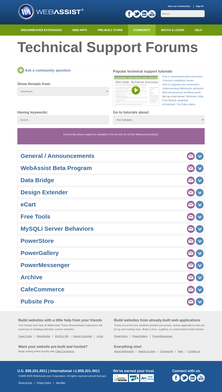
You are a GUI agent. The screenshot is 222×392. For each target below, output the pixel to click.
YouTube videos (186, 104)
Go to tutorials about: (131, 112)
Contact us (194, 351)
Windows (191, 96)
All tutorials (168, 104)
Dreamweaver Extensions (41, 30)
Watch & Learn (172, 30)
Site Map (60, 382)
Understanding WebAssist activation (183, 88)
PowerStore (121, 336)
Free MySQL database (175, 100)
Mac (201, 96)
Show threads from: (34, 84)
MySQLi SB (61, 336)
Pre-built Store (110, 30)
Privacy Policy (44, 382)
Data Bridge (43, 336)
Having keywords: (32, 112)
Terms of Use (25, 382)
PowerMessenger (162, 336)
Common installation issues (178, 80)
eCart (100, 336)
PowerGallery (140, 336)
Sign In (200, 6)
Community (141, 30)
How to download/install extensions (182, 76)
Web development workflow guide (181, 92)
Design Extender (82, 336)
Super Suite (25, 336)
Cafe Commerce (64, 351)
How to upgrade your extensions (180, 84)
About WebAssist (124, 351)
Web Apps (79, 30)
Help (180, 351)
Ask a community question (44, 70)
